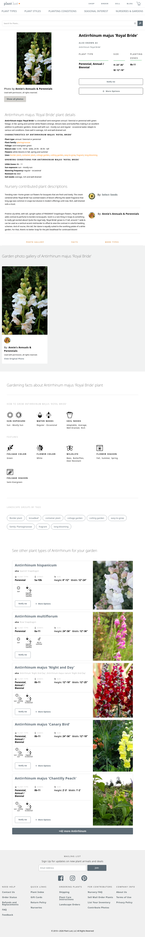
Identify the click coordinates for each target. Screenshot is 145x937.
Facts (74, 242)
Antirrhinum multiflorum (36, 616)
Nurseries (36, 907)
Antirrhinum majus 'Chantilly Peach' (46, 778)
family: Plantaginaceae (21, 526)
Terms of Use (123, 897)
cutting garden (56, 155)
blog (130, 3)
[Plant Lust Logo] (12, 3)
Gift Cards (36, 897)
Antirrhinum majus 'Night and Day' (45, 667)
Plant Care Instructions (66, 898)
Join (97, 867)
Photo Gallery (35, 242)
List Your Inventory (99, 902)
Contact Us (8, 892)
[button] (135, 23)
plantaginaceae (23, 142)
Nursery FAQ (95, 892)
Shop (92, 3)
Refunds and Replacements (10, 903)
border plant (15, 155)
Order (105, 3)
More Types (112, 242)
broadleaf (33, 518)
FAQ (4, 909)
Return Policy (38, 902)
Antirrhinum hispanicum (36, 565)
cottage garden (42, 155)
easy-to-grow (70, 155)
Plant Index (37, 892)
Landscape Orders (69, 904)
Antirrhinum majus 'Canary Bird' (42, 724)
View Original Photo (14, 358)
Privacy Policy (124, 902)
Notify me (111, 82)
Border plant (16, 518)
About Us (121, 892)
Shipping (64, 892)
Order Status (9, 897)
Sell (117, 3)
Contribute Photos (98, 907)
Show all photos (15, 99)
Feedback (7, 914)
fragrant (80, 155)
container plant (28, 155)
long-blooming (91, 155)
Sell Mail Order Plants (100, 897)
